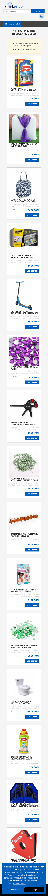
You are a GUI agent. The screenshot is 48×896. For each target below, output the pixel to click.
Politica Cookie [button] (19, 884)
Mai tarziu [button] (14, 890)
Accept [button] (34, 890)
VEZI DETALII (32, 104)
